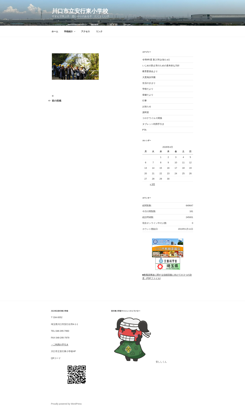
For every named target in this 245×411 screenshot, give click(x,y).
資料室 (145, 112)
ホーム (55, 31)
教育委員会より (150, 71)
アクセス (85, 31)
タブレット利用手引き (153, 124)
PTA (144, 130)
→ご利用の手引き (59, 344)
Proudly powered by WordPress (66, 404)
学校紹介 (70, 31)
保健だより (147, 95)
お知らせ (146, 106)
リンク (99, 31)
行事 (144, 100)
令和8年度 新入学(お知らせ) (156, 59)
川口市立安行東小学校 (80, 11)
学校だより (147, 89)
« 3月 (152, 184)
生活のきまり (148, 83)
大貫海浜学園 (148, 77)
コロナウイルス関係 (152, 118)
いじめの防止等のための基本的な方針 (161, 65)
